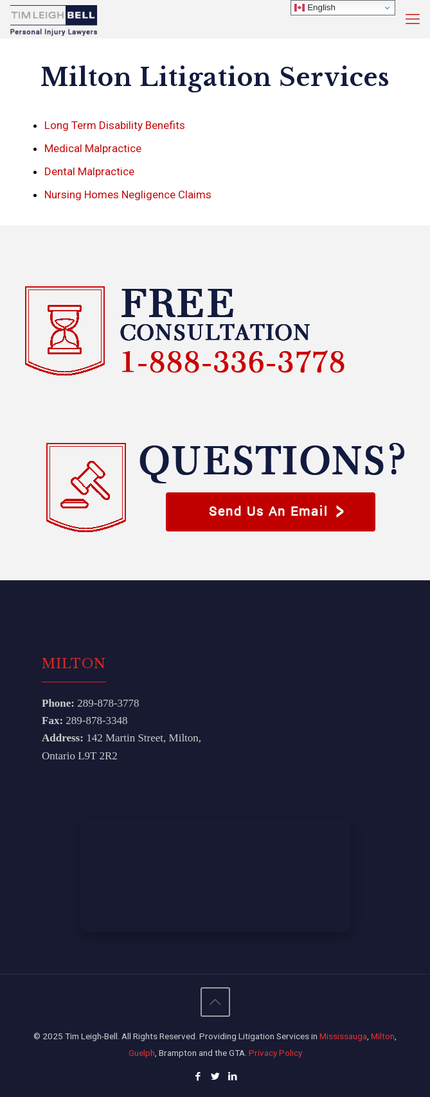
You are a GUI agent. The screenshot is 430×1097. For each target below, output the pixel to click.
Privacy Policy (275, 1053)
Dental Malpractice (89, 171)
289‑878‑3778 (108, 703)
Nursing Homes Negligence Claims (127, 194)
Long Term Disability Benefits (114, 125)
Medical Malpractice (92, 148)
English (314, 8)
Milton (383, 1036)
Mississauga (343, 1036)
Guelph (142, 1053)
